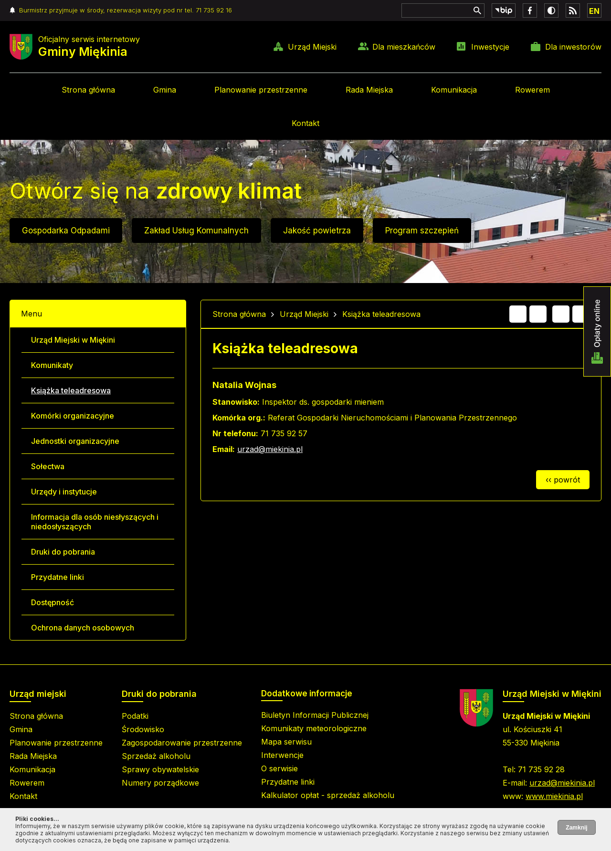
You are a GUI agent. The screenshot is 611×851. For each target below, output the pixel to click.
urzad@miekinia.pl (270, 449)
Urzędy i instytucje (64, 491)
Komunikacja (454, 90)
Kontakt (305, 123)
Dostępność (52, 602)
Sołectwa (47, 466)
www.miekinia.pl (554, 796)
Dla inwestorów (573, 47)
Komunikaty (52, 365)
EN (594, 11)
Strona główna (88, 90)
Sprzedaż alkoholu (156, 756)
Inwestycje (490, 47)
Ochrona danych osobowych (82, 627)
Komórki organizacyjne (72, 415)
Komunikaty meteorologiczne (314, 728)
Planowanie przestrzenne (260, 90)
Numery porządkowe (160, 783)
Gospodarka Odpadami (66, 230)
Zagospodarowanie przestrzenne (182, 742)
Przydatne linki (57, 577)
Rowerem (532, 90)
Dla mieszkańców (403, 47)
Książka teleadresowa (71, 390)
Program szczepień (422, 230)
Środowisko (143, 729)
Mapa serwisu (286, 741)
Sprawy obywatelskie (160, 769)
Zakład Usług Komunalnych (196, 230)
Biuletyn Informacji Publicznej (315, 715)
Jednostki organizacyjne (75, 441)
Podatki (135, 716)
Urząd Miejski (312, 47)
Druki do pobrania (63, 552)
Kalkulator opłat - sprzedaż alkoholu (327, 795)
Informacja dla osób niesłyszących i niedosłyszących (94, 521)
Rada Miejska (369, 90)
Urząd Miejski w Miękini (73, 340)
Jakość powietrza (317, 230)
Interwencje (282, 755)
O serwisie (279, 768)
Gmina (164, 90)
